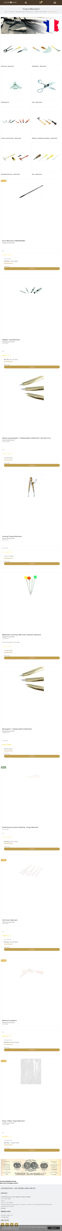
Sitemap (3, 1208)
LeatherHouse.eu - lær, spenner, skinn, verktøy (18, 1188)
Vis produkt (32, 268)
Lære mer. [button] (16, 1229)
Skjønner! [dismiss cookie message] (53, 1228)
